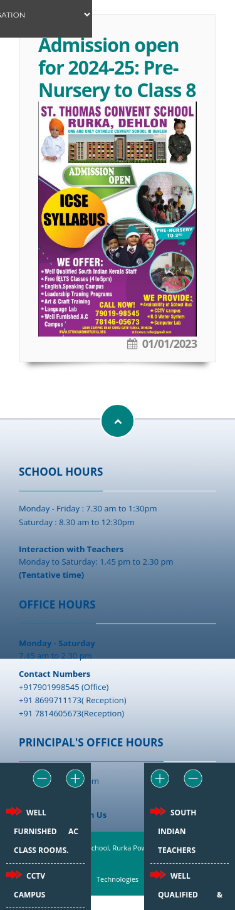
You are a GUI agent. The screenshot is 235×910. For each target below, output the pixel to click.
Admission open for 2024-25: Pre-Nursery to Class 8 (117, 67)
